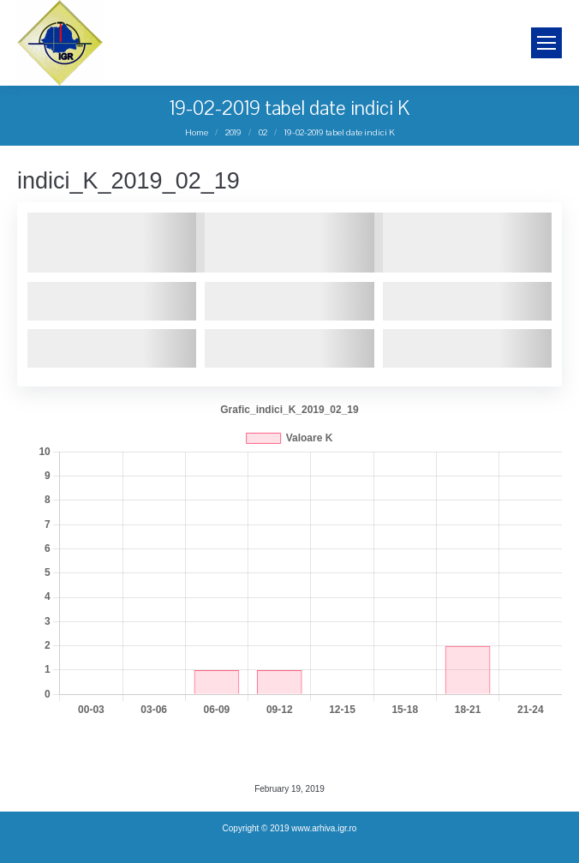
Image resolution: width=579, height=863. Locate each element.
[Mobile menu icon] (546, 42)
